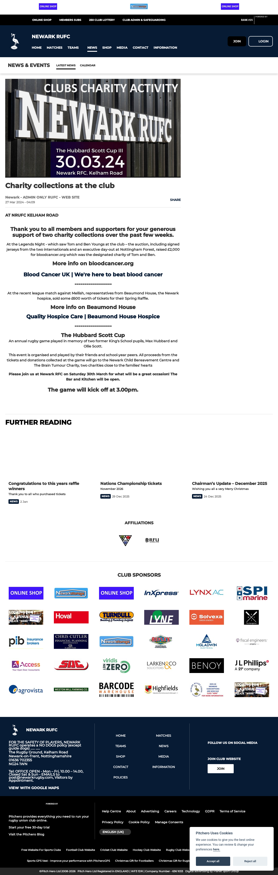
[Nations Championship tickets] (139, 454)
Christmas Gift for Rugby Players (180, 860)
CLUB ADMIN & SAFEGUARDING (143, 20)
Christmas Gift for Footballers (134, 860)
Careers (170, 811)
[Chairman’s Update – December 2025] (231, 454)
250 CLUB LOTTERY (102, 20)
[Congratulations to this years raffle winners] (47, 454)
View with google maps (34, 788)
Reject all (250, 861)
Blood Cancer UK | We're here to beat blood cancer (92, 274)
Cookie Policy (139, 822)
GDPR (209, 811)
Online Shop (41, 20)
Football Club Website (80, 850)
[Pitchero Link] (264, 21)
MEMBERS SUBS (70, 20)
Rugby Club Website (179, 850)
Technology (191, 811)
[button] (36, 47)
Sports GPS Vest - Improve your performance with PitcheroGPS (68, 860)
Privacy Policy (112, 822)
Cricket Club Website (113, 850)
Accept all (213, 861)
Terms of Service (232, 811)
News (60, 65)
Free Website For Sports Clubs (41, 850)
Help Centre (111, 811)
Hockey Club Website (147, 850)
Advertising (150, 811)
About (131, 811)
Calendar (77, 65)
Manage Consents (169, 822)
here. (216, 849)
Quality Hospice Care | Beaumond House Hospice (93, 316)
